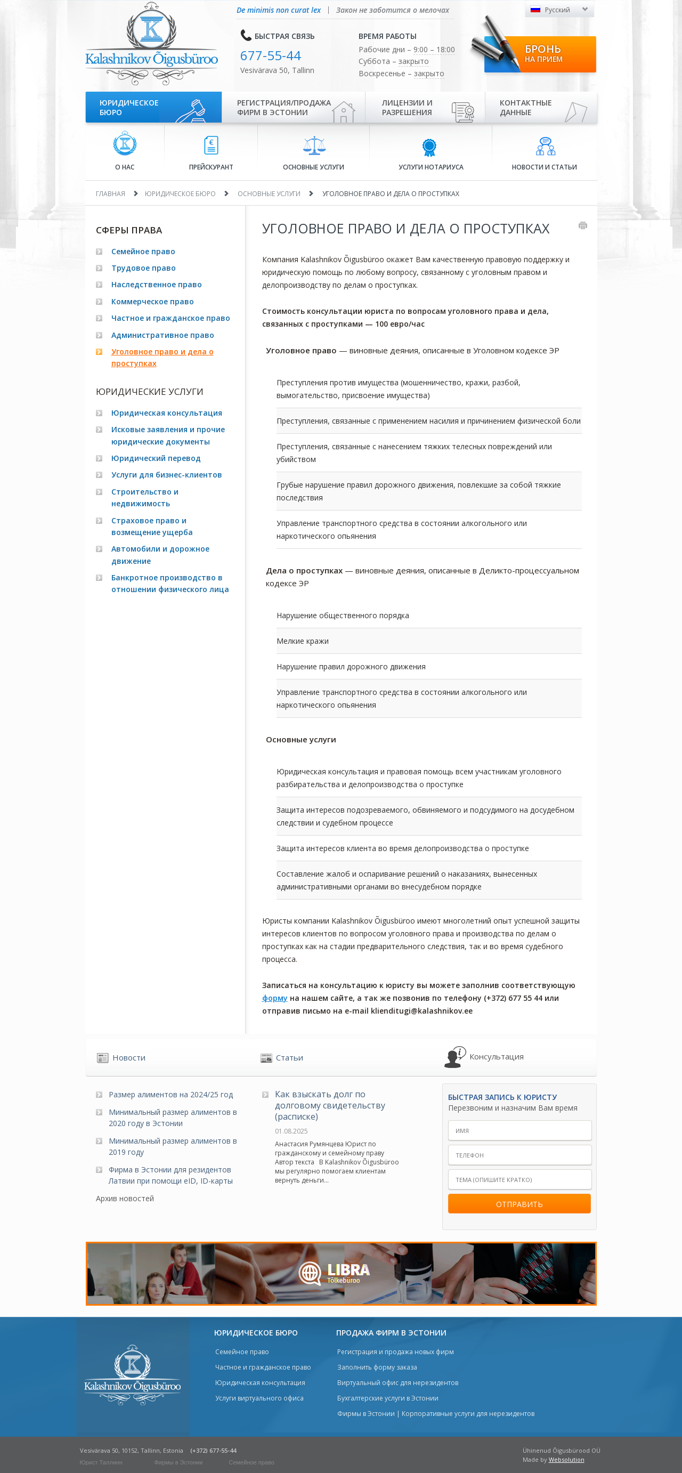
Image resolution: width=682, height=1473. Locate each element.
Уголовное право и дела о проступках (162, 357)
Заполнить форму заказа (377, 1367)
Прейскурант (211, 154)
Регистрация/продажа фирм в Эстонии (284, 107)
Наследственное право (156, 284)
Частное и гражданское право (170, 318)
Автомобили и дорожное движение (160, 554)
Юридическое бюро (129, 107)
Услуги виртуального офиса (259, 1398)
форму (275, 998)
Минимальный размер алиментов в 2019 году (173, 1146)
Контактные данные (526, 107)
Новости (128, 1057)
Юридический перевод (156, 458)
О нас (125, 151)
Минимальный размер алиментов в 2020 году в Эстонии (173, 1117)
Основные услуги (313, 153)
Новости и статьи (544, 154)
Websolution (566, 1459)
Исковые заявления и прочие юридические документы (168, 435)
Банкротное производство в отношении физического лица (170, 583)
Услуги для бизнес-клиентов (166, 475)
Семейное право (143, 251)
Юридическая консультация (166, 413)
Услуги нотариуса (431, 154)
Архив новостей (125, 1198)
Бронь (544, 53)
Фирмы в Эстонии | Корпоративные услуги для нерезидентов (435, 1413)
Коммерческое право (152, 301)
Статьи (289, 1057)
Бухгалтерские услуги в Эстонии (388, 1398)
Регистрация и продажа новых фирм (395, 1351)
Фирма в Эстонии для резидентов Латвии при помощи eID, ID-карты (171, 1175)
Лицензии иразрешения (407, 107)
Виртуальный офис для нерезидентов (397, 1382)
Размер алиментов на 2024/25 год (171, 1094)
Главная (110, 193)
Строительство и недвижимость (144, 497)
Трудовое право (143, 268)
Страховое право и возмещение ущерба (152, 526)
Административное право (162, 335)
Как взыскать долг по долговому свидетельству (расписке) (330, 1105)
